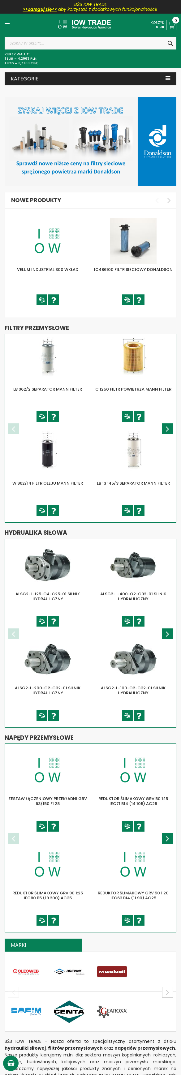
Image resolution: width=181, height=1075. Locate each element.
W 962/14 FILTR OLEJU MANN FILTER (47, 483)
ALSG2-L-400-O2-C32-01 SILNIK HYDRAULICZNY (133, 597)
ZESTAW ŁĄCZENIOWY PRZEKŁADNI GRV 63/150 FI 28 (47, 801)
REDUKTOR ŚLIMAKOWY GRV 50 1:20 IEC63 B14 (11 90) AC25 (133, 896)
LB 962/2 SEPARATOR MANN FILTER (47, 389)
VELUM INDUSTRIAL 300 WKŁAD (47, 269)
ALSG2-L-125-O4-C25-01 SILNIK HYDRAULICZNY (47, 597)
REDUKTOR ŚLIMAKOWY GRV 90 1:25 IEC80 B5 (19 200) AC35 (47, 896)
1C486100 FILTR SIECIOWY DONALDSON (133, 269)
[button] (42, 299)
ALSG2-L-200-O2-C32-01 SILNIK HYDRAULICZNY (47, 691)
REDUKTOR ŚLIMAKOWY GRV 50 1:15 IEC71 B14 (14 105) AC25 (133, 801)
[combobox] (90, 43)
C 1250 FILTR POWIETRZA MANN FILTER (133, 389)
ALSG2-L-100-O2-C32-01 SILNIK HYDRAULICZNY (133, 691)
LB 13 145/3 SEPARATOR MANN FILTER (133, 483)
